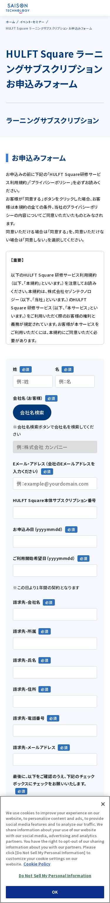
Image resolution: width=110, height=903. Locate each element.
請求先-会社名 (26, 602)
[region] (55, 849)
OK (55, 892)
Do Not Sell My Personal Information (55, 875)
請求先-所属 (24, 631)
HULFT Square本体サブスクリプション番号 (54, 500)
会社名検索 (32, 412)
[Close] (103, 804)
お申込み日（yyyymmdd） (38, 529)
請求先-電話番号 (29, 718)
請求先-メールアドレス (34, 747)
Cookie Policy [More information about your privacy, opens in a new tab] (36, 864)
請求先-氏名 (24, 660)
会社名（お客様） (28, 398)
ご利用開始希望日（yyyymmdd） (44, 558)
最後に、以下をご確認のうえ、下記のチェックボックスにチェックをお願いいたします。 (54, 780)
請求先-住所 (24, 689)
